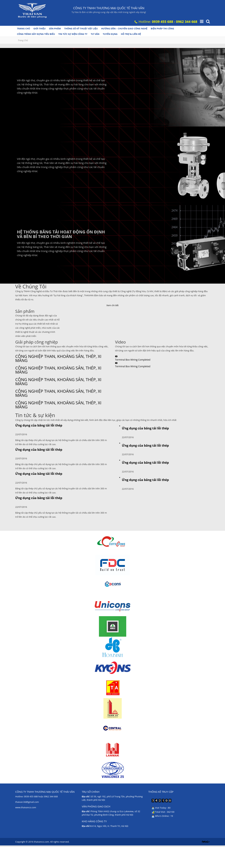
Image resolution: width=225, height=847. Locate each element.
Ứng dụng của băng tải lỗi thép (38, 425)
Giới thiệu (39, 28)
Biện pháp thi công (162, 28)
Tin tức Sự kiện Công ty (72, 34)
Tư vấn (95, 34)
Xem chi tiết (112, 305)
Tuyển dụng (110, 34)
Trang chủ (23, 28)
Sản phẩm (55, 28)
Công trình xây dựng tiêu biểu (36, 34)
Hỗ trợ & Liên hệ (131, 34)
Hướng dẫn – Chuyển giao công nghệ (124, 28)
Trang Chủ (23, 40)
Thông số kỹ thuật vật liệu (81, 28)
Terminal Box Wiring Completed (132, 359)
